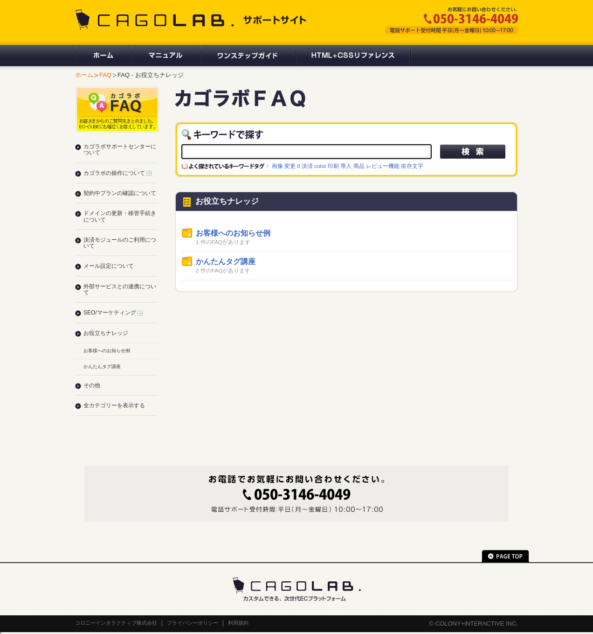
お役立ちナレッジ (105, 333)
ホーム (103, 55)
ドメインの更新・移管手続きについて (119, 216)
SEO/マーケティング (113, 312)
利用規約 (238, 623)
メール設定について (108, 266)
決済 (307, 166)
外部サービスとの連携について (119, 289)
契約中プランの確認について (119, 193)
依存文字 (412, 166)
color (320, 166)
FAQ (105, 74)
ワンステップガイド (247, 55)
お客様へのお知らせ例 (233, 233)
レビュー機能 (383, 166)
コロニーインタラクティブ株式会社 (116, 623)
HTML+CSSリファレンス (353, 55)
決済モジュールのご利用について (119, 243)
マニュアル (165, 55)
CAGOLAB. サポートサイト (191, 19)
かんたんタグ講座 (225, 261)
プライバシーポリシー (192, 623)
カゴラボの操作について (117, 173)
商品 (359, 166)
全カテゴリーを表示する (114, 405)
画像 (277, 166)
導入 (346, 166)
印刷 (333, 166)
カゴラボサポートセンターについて (119, 149)
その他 (91, 385)
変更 (290, 166)
